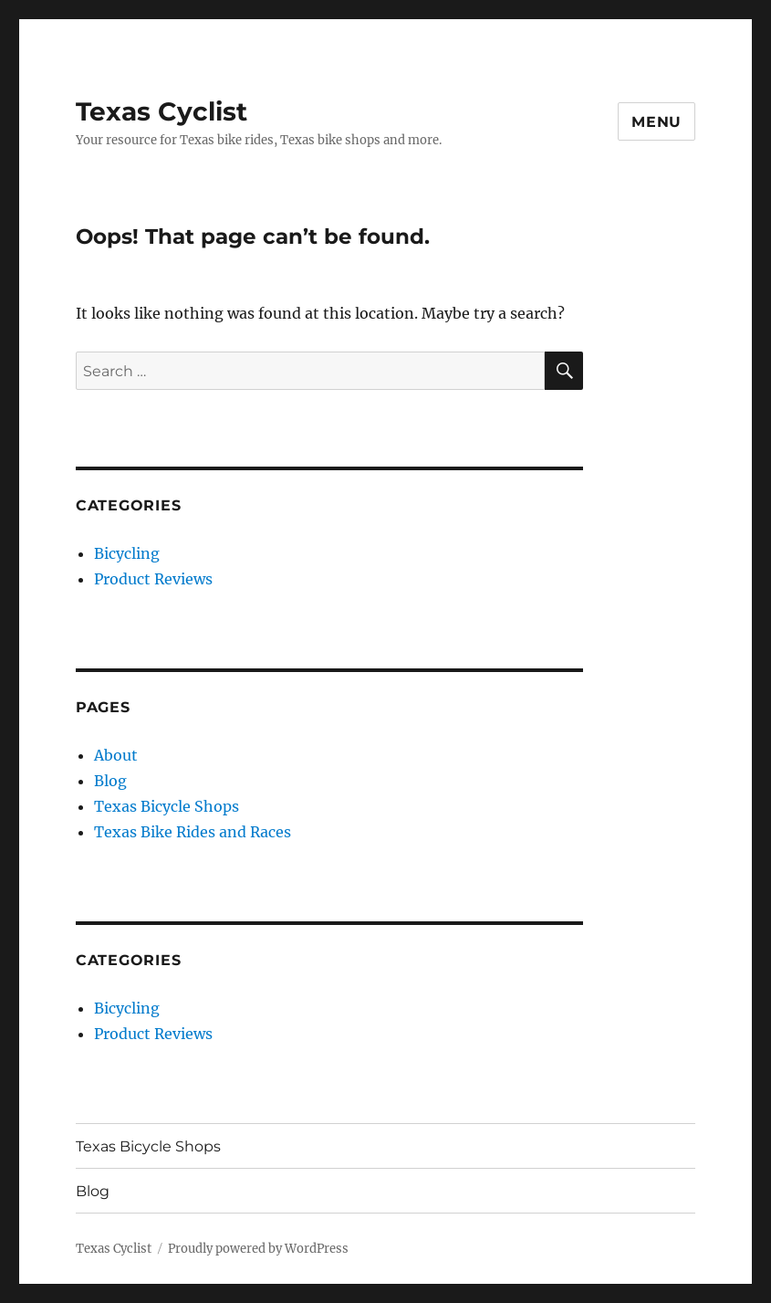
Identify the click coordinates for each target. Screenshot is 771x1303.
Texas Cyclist (161, 111)
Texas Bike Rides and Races (192, 832)
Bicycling (127, 553)
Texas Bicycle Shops (166, 806)
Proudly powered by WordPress (258, 1248)
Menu (656, 122)
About (116, 755)
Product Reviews (153, 579)
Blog (110, 781)
